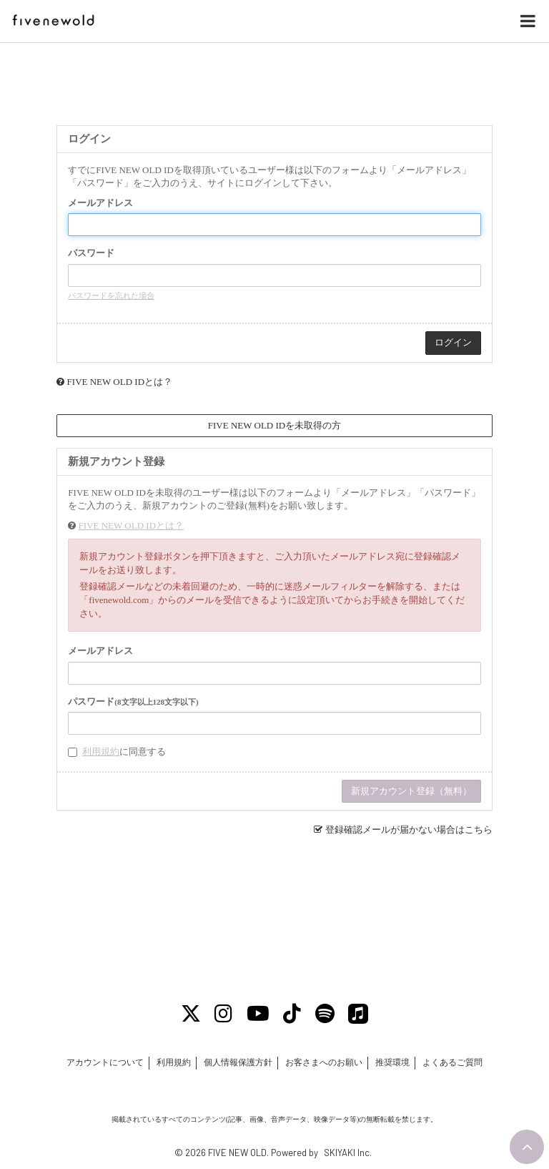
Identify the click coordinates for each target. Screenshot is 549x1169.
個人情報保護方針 (238, 1062)
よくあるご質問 (453, 1062)
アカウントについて (104, 1062)
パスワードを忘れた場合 (111, 295)
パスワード (91, 253)
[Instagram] (224, 1014)
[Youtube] (258, 1014)
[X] (191, 1014)
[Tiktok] (293, 1014)
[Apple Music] (359, 1014)
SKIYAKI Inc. (348, 1152)
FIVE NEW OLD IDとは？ (119, 381)
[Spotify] (325, 1014)
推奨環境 (392, 1062)
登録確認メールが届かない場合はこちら (409, 829)
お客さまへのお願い (323, 1062)
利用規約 (100, 751)
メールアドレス (100, 202)
